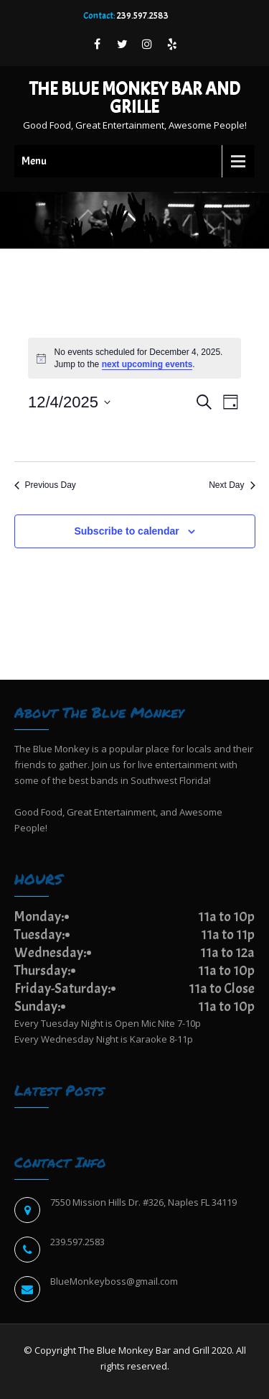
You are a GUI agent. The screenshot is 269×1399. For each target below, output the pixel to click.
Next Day (232, 485)
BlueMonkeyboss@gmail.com (114, 1281)
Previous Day (45, 485)
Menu (34, 161)
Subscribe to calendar (126, 531)
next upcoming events (147, 364)
